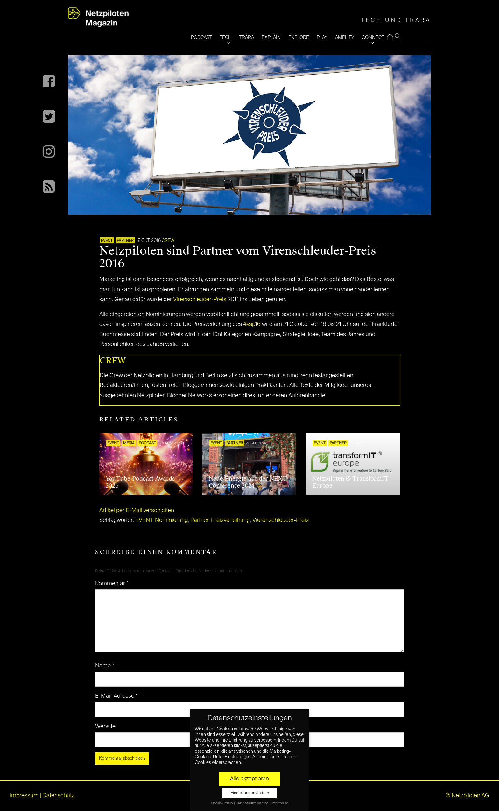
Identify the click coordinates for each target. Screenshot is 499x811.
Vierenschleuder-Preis (280, 520)
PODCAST (201, 37)
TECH (226, 37)
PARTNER (125, 241)
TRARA (246, 37)
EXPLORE (298, 37)
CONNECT (373, 37)
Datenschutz (58, 796)
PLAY (322, 37)
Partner (199, 520)
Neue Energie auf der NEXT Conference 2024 (248, 482)
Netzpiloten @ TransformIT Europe (350, 482)
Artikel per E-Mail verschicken (136, 510)
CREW (168, 240)
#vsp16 (252, 324)
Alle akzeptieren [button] (249, 779)
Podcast (147, 443)
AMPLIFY (344, 37)
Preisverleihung (230, 520)
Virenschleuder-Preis (199, 299)
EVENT (107, 241)
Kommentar (112, 584)
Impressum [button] (279, 803)
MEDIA (129, 443)
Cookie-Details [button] (222, 803)
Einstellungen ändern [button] (249, 793)
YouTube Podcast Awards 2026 (140, 482)
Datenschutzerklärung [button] (252, 803)
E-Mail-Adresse (116, 696)
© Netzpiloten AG (467, 796)
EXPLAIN (271, 37)
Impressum (24, 796)
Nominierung (171, 520)
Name (104, 666)
